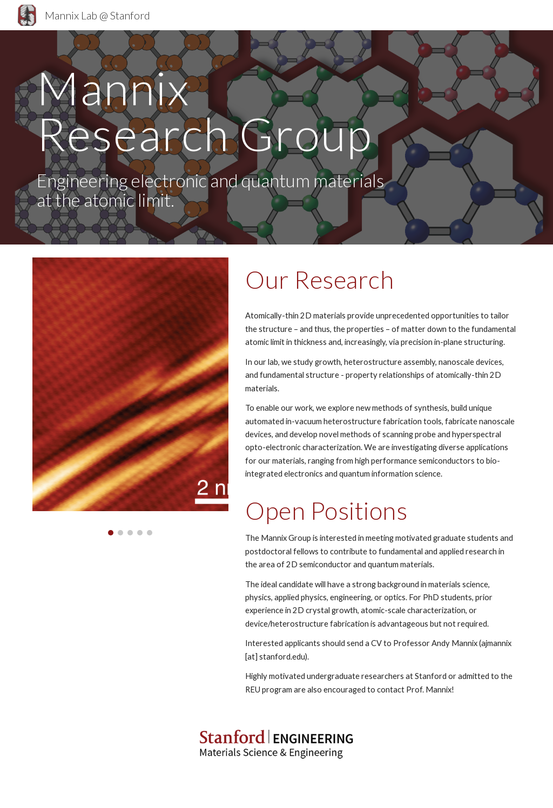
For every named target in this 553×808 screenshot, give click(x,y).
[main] (214, 137)
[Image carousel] (130, 396)
